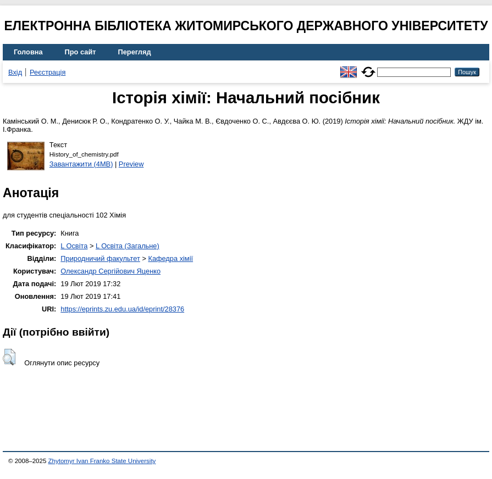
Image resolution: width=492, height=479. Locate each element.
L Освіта (73, 246)
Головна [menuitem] (28, 52)
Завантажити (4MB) (81, 164)
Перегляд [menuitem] (134, 52)
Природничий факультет (100, 258)
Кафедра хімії (170, 258)
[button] (9, 357)
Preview (131, 164)
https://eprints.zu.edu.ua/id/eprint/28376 (122, 309)
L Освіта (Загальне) (127, 246)
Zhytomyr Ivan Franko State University (102, 461)
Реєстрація (47, 72)
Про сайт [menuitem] (80, 52)
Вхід (15, 72)
